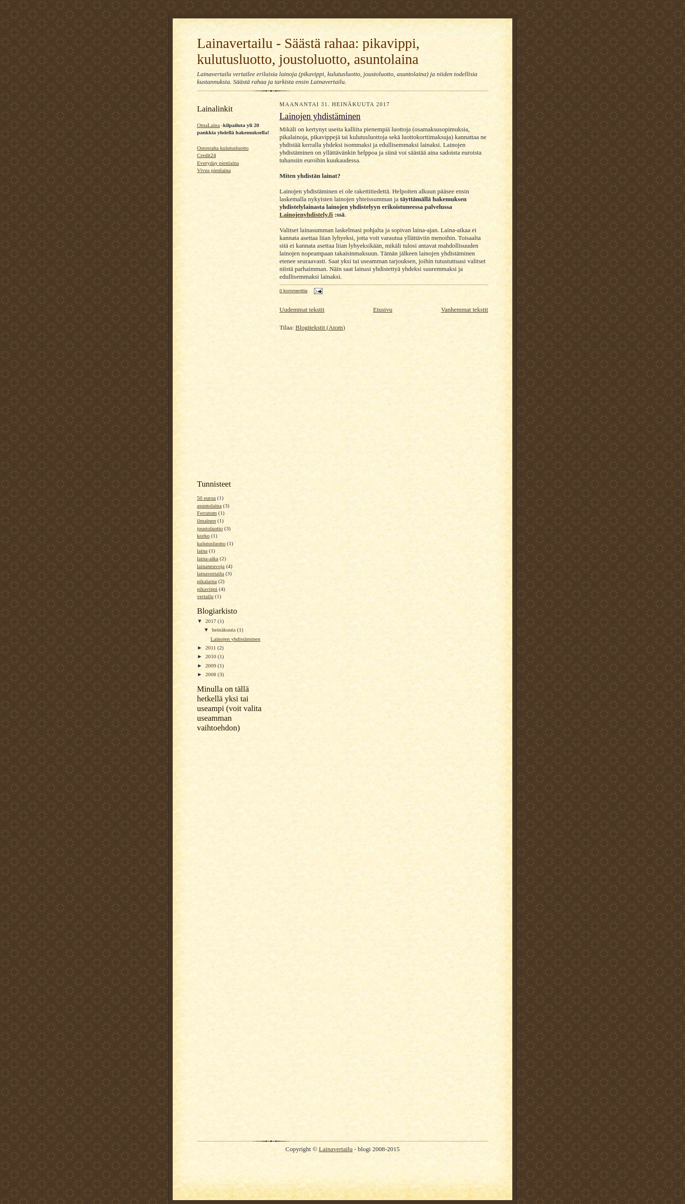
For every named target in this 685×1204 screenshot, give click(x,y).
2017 (211, 621)
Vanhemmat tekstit (464, 309)
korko (203, 536)
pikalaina (207, 581)
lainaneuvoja (211, 566)
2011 (211, 647)
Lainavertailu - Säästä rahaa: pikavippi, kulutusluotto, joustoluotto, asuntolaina (308, 51)
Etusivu (382, 309)
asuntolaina (209, 505)
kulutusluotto (211, 543)
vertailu (205, 596)
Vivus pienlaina (214, 170)
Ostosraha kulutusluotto (222, 148)
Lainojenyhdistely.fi (306, 214)
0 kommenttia (293, 290)
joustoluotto (210, 528)
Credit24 (206, 155)
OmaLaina (208, 125)
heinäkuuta (224, 630)
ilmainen (206, 520)
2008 (211, 674)
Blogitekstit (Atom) (320, 327)
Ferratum (207, 513)
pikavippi (207, 589)
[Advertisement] (226, 325)
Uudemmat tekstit (302, 309)
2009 (211, 665)
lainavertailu (210, 573)
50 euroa (206, 498)
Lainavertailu (335, 1149)
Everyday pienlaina (218, 163)
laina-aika (207, 558)
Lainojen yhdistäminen (236, 639)
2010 (211, 656)
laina (202, 551)
